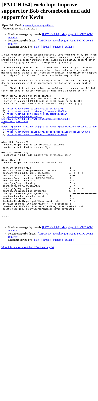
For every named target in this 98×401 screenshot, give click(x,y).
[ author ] (68, 46)
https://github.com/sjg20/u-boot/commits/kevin (37, 126)
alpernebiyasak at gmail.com (38, 25)
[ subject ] (57, 46)
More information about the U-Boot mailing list (27, 280)
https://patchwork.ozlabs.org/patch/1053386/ (35, 119)
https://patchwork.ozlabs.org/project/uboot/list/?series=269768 (48, 147)
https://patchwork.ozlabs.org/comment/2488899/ (37, 123)
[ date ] (36, 46)
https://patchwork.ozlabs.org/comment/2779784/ (37, 150)
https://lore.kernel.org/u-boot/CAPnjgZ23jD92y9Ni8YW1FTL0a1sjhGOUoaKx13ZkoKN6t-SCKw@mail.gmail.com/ (36, 132)
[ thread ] (46, 46)
